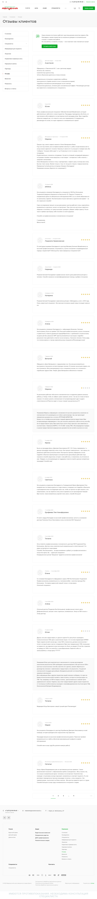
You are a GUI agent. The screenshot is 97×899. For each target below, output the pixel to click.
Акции (37, 829)
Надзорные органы (11, 64)
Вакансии (8, 79)
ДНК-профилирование (42, 838)
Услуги (11, 829)
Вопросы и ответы (10, 88)
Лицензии (8, 54)
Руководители (9, 39)
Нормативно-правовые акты (13, 59)
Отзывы (7, 74)
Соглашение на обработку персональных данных (48, 881)
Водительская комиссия (42, 832)
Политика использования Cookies (44, 883)
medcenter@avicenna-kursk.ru (33, 810)
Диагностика (12, 837)
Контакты (52, 864)
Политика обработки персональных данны (46, 885)
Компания (65, 829)
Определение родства (42, 835)
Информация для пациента (13, 49)
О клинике (8, 34)
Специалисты (16, 44)
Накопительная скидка (42, 840)
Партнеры (8, 69)
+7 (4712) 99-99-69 (77, 2)
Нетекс (92, 883)
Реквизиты (8, 83)
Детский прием (13, 835)
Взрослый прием (13, 832)
